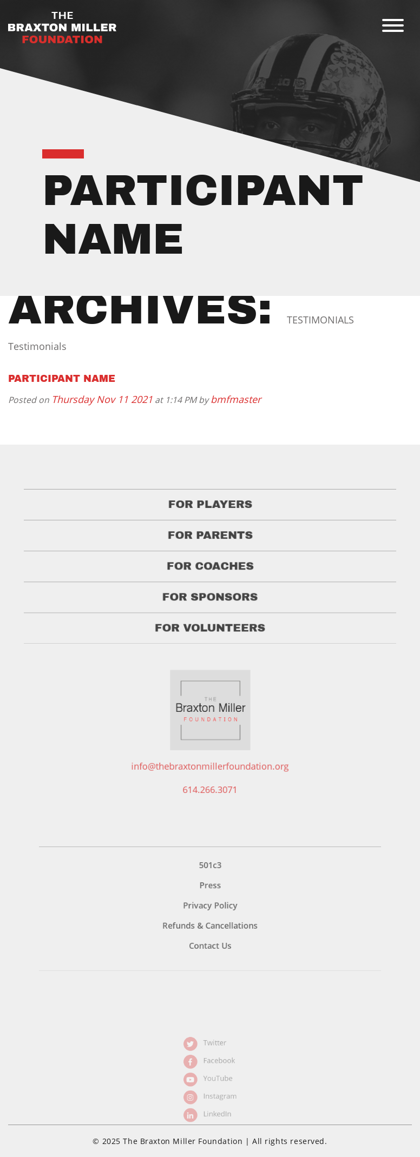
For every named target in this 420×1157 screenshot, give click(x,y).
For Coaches (210, 576)
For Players (209, 519)
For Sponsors (210, 604)
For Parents (210, 548)
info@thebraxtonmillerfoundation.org (210, 774)
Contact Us (210, 956)
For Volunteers (210, 632)
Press (210, 904)
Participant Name (61, 378)
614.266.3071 (210, 795)
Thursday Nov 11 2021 (102, 399)
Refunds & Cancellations (210, 939)
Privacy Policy (209, 922)
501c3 (210, 886)
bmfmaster (236, 399)
